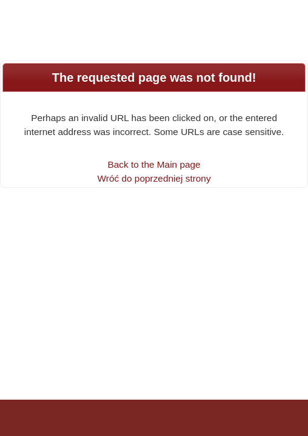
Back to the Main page (154, 164)
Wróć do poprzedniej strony (154, 178)
